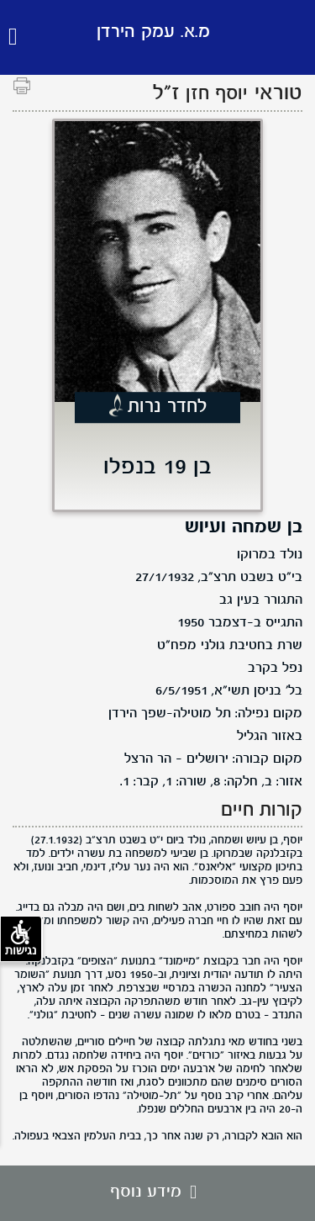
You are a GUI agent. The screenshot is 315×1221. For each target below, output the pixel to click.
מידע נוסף (157, 1192)
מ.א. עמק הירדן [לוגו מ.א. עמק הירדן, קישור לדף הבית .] (153, 32)
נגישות (21, 938)
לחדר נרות (167, 408)
